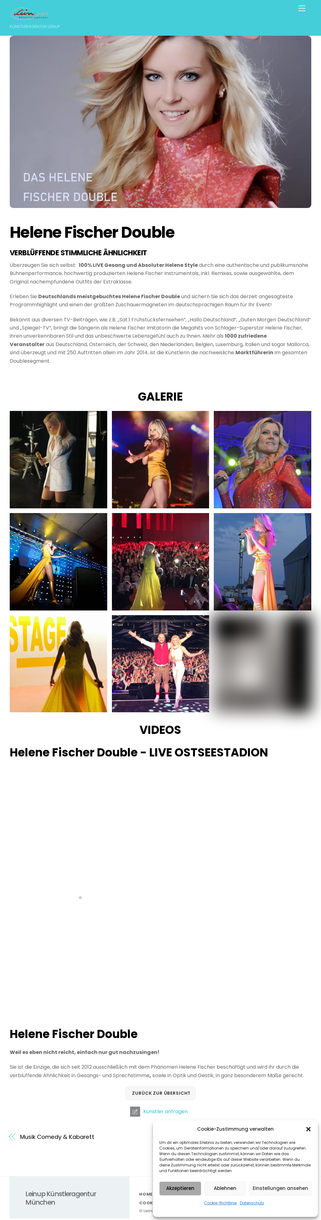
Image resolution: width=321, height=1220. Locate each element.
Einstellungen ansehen (280, 1188)
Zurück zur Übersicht (161, 1093)
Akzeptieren (180, 1188)
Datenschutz (252, 1203)
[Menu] (302, 9)
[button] (308, 1129)
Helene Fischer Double (93, 232)
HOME (146, 1194)
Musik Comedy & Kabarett (57, 1137)
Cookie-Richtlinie (220, 1203)
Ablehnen (225, 1188)
